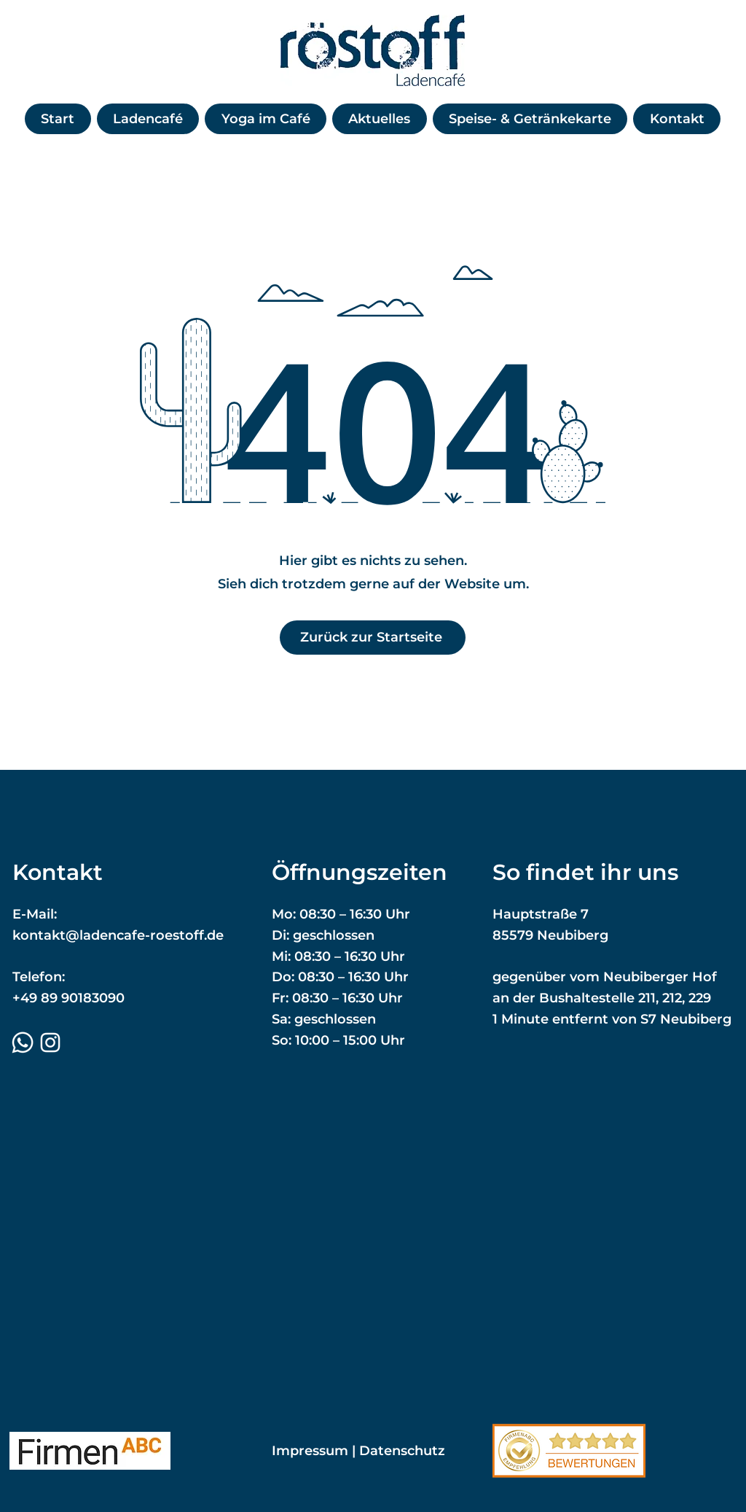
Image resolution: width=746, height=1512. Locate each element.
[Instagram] (50, 1042)
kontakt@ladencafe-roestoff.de (118, 935)
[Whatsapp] (22, 1042)
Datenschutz (402, 1451)
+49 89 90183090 (68, 998)
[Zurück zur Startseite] (373, 637)
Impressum (310, 1451)
